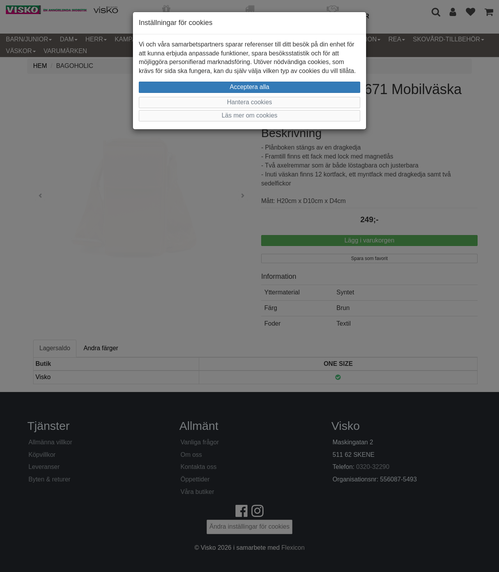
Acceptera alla (249, 87)
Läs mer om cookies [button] (249, 115)
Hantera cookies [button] (249, 102)
